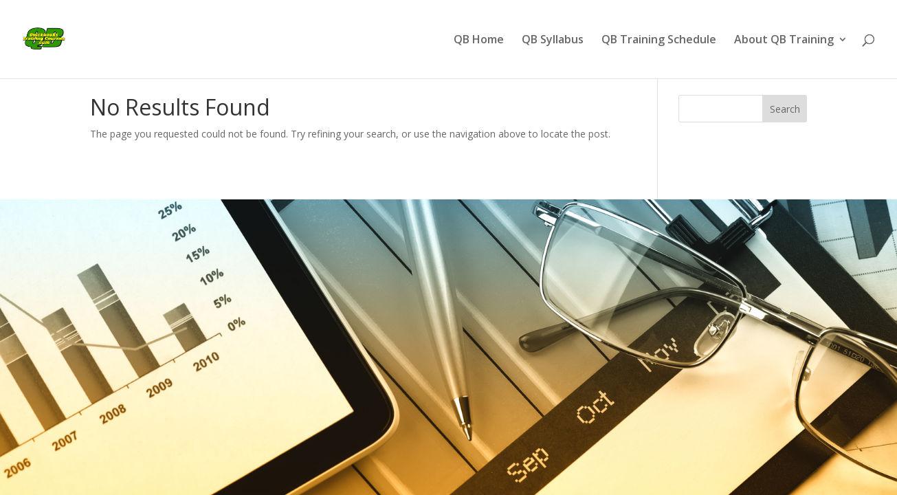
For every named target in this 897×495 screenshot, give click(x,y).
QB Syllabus (553, 40)
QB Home (479, 40)
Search (785, 109)
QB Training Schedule (658, 40)
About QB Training (784, 40)
